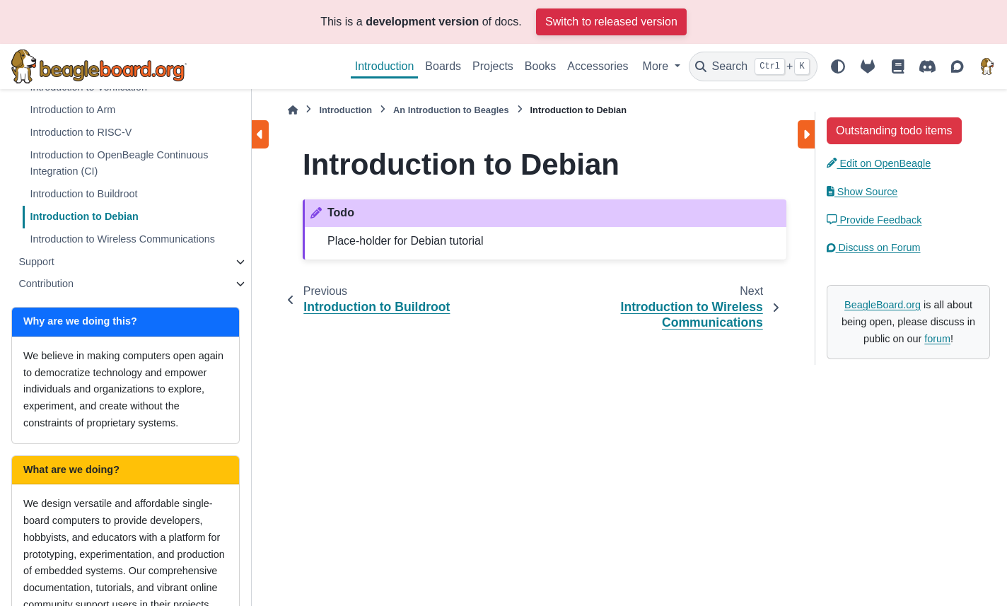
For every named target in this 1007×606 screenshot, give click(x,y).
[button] (894, 130)
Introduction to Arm (72, 109)
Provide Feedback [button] (874, 220)
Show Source (862, 191)
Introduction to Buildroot (83, 193)
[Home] (293, 110)
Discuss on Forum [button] (874, 247)
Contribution (46, 283)
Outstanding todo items (894, 130)
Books (540, 66)
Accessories (597, 66)
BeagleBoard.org (882, 304)
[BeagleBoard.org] (987, 66)
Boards (443, 66)
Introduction (384, 66)
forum (937, 338)
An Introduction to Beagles (451, 110)
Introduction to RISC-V (81, 132)
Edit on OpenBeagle (879, 163)
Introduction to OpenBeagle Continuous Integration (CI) (119, 163)
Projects (492, 66)
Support (36, 261)
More (657, 66)
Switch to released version (611, 22)
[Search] (753, 66)
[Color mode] (838, 66)
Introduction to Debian (84, 216)
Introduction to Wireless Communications (122, 239)
